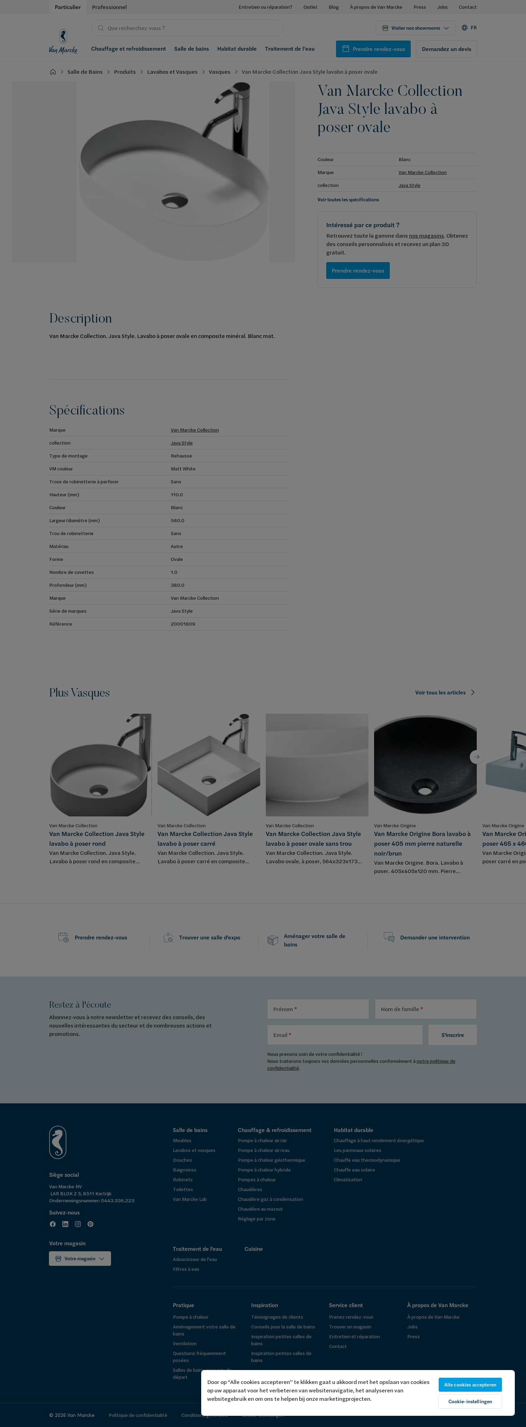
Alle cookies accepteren (470, 1384)
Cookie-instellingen (470, 1401)
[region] (358, 1393)
